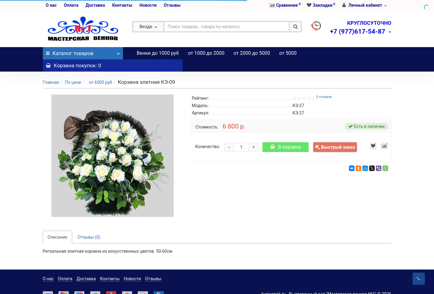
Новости (148, 5)
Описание (57, 224)
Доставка (95, 5)
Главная (51, 70)
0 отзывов (324, 85)
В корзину (285, 135)
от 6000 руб (100, 70)
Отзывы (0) (89, 224)
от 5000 (288, 53)
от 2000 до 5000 (252, 53)
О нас (51, 5)
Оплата (71, 5)
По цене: (73, 70)
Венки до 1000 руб (158, 53)
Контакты (122, 5)
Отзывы (172, 5)
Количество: (207, 134)
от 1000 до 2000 (206, 53)
